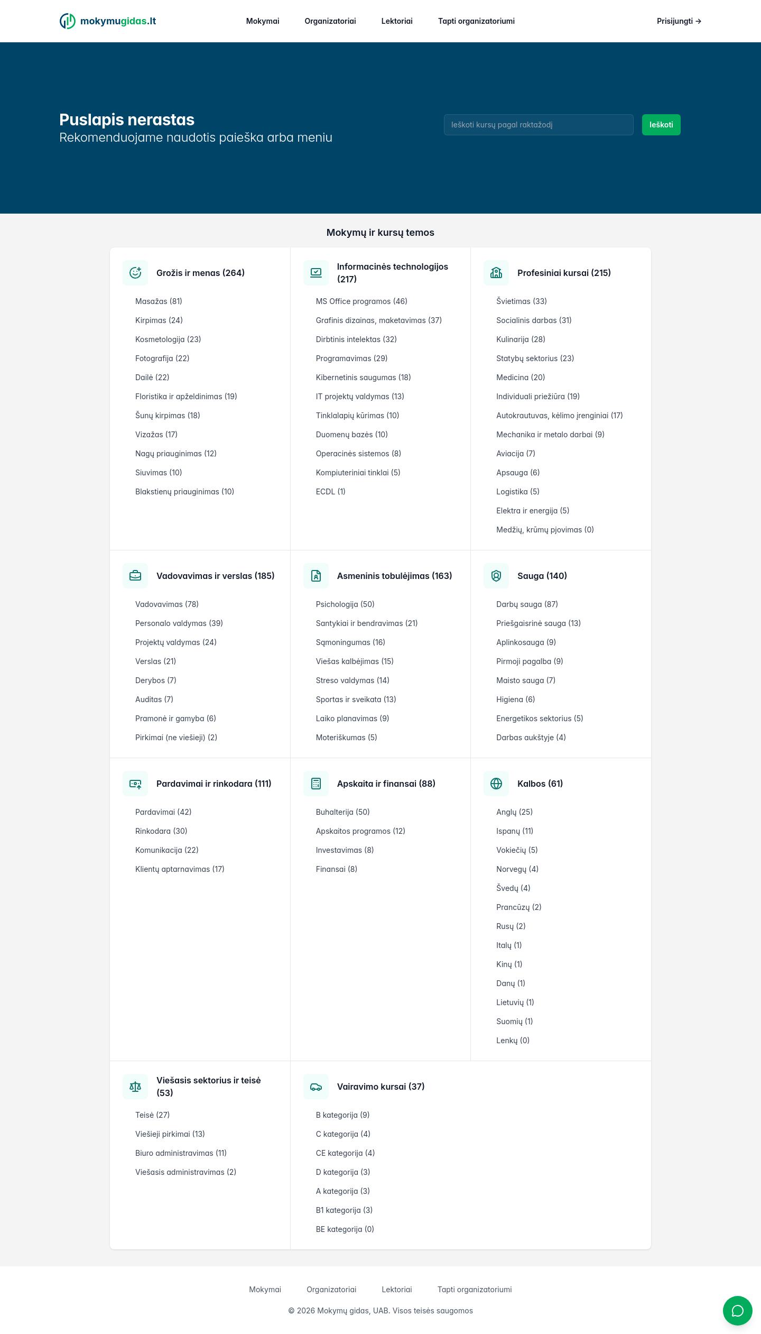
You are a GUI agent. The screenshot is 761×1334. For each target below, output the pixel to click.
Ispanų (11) (514, 830)
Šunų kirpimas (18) (167, 415)
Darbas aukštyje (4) (531, 737)
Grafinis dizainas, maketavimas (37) (379, 320)
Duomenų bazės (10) (352, 434)
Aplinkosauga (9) (526, 642)
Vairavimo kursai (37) (381, 1086)
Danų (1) (510, 983)
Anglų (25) (514, 811)
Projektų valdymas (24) (176, 642)
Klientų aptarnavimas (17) (180, 868)
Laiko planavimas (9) (352, 718)
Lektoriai (397, 20)
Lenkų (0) (513, 1040)
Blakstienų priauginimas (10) (185, 491)
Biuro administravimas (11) (181, 1152)
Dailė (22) (152, 377)
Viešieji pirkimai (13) (170, 1133)
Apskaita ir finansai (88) (386, 783)
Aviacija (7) (515, 453)
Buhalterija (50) (343, 811)
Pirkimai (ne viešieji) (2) (176, 737)
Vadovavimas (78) (167, 604)
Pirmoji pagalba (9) (529, 661)
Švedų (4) (513, 888)
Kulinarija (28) (520, 339)
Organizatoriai (330, 20)
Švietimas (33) (521, 301)
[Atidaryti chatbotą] (738, 1311)
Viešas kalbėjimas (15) (355, 661)
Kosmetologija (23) (168, 339)
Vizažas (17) (156, 434)
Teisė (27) (152, 1114)
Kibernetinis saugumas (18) (363, 377)
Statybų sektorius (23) (535, 358)
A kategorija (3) (343, 1190)
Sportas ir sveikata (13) (356, 699)
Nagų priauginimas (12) (176, 453)
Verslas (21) (156, 661)
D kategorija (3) (343, 1171)
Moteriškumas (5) (347, 737)
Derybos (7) (156, 680)
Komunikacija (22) (167, 849)
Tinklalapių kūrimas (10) (358, 415)
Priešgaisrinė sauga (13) (538, 623)
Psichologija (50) (345, 604)
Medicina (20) (520, 377)
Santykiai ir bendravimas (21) (367, 623)
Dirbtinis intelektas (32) (356, 339)
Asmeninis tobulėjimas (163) (394, 576)
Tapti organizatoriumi (476, 20)
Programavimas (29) (352, 358)
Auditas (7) (154, 699)
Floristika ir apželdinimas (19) (186, 396)
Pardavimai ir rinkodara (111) (214, 783)
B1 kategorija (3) (344, 1210)
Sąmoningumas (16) (351, 642)
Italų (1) (509, 945)
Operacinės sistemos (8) (359, 453)
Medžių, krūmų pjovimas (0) (545, 529)
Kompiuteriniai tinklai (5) (358, 472)
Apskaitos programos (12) (361, 830)
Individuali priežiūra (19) (538, 396)
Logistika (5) (518, 491)
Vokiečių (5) (517, 849)
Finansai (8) (337, 868)
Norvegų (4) (517, 868)
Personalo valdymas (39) (179, 623)
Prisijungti (679, 20)
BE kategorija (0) (345, 1229)
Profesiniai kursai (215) (564, 273)
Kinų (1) (509, 964)
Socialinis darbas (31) (534, 320)
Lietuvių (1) (515, 1002)
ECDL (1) (331, 491)
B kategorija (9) (343, 1114)
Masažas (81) (158, 301)
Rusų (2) (511, 926)
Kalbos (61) (540, 783)
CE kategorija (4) (345, 1152)
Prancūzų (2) (519, 907)
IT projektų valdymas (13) (360, 396)
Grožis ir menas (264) (200, 273)
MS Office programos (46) (362, 301)
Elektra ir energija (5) (532, 510)
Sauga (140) (542, 576)
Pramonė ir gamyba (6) (175, 718)
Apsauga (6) (518, 472)
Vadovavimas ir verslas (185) (215, 576)
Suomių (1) (514, 1021)
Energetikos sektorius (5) (539, 718)
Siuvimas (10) (158, 472)
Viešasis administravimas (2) (186, 1171)
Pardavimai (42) (163, 811)
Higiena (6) (515, 699)
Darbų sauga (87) (527, 604)
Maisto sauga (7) (525, 680)
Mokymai (263, 20)
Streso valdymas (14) (353, 680)
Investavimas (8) (345, 849)
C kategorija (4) (343, 1133)
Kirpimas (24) (159, 320)
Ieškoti (661, 124)
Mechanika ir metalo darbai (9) (550, 434)
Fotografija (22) (162, 358)
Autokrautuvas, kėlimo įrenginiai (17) (559, 415)
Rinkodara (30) (161, 830)
